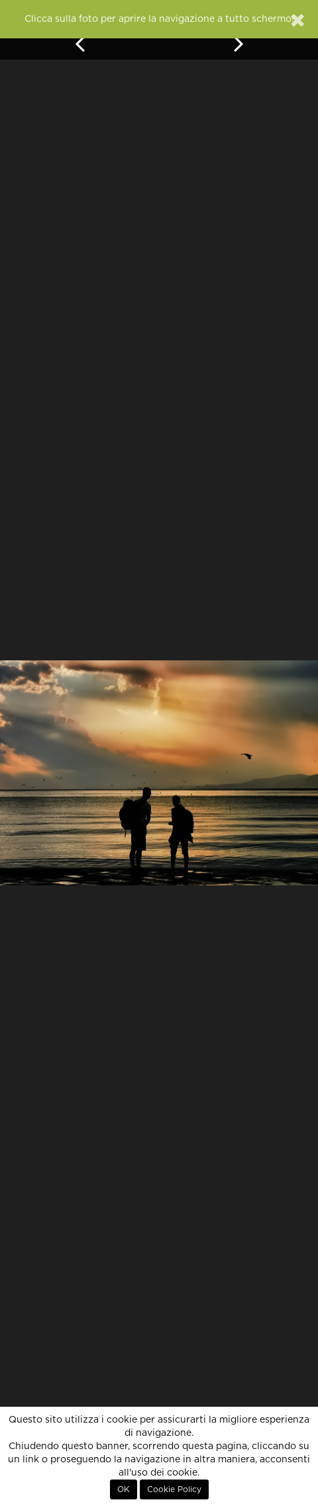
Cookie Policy (174, 1489)
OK (123, 1489)
